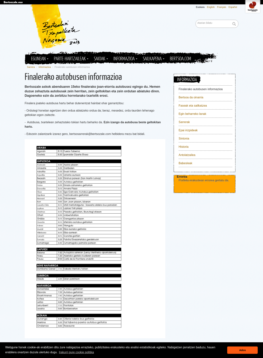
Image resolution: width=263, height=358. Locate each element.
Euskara (200, 7)
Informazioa (125, 58)
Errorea (182, 176)
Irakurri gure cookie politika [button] (76, 352)
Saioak (101, 58)
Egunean (39, 58)
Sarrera (31, 67)
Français (221, 7)
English (211, 7)
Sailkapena (153, 58)
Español (232, 7)
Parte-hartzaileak (71, 58)
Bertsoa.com (180, 58)
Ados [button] (242, 350)
